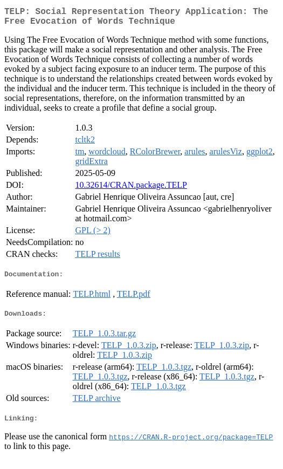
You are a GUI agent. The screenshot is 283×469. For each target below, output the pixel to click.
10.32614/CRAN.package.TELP (131, 189)
